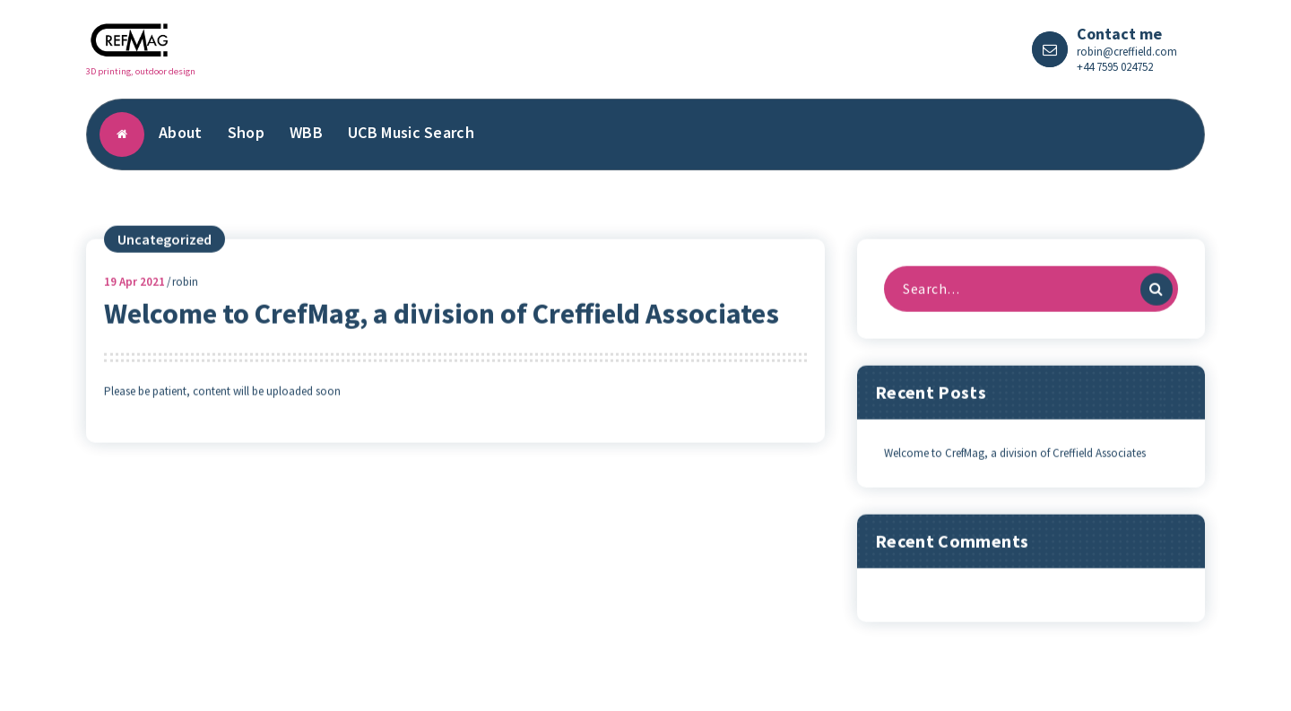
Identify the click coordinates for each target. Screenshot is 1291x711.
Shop (246, 132)
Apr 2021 (134, 293)
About (181, 132)
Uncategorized (164, 251)
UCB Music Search (411, 132)
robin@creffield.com (1127, 51)
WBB (306, 132)
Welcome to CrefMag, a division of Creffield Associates (441, 325)
